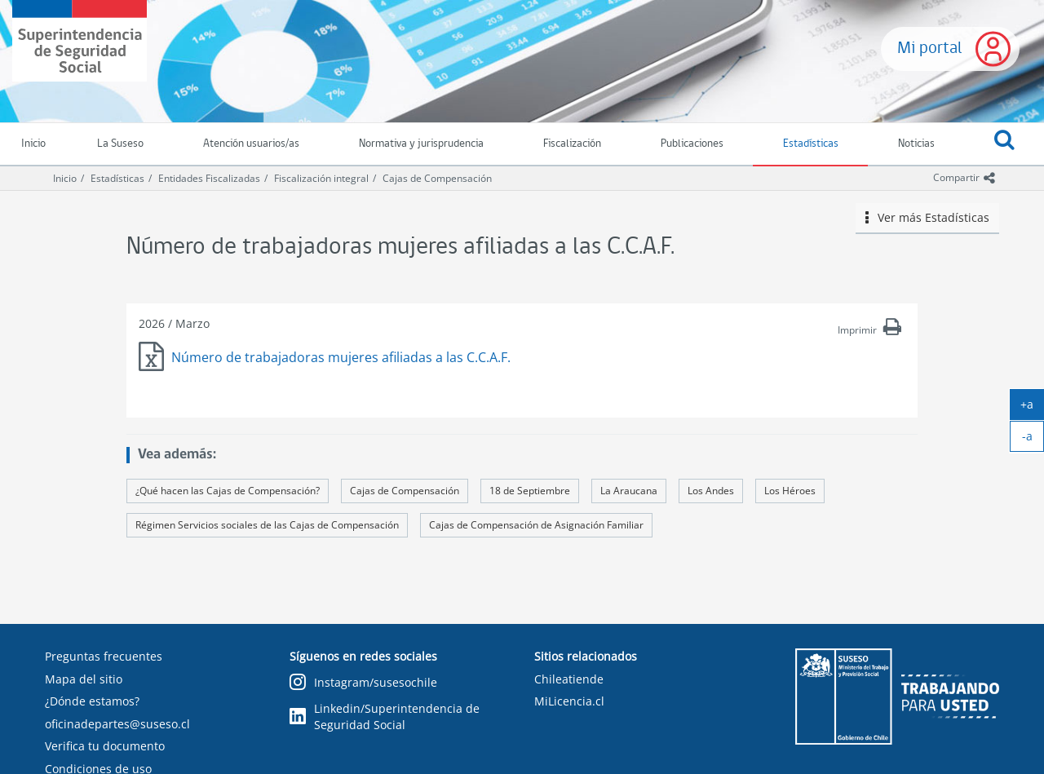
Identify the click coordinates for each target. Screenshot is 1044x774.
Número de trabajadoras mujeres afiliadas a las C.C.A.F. (341, 357)
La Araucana (628, 491)
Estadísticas (810, 144)
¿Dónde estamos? (92, 701)
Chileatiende (569, 679)
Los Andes (711, 491)
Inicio (65, 178)
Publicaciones (692, 144)
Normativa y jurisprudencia (421, 144)
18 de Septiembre (529, 491)
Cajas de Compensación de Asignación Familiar (536, 525)
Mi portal (929, 48)
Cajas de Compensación (437, 178)
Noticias (916, 144)
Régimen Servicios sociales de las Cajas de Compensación (267, 525)
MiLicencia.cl (569, 701)
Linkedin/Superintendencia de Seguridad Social (385, 716)
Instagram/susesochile (363, 683)
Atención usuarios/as (251, 144)
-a (1033, 439)
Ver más (927, 218)
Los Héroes (790, 491)
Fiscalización (572, 144)
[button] (1004, 144)
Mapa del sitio (83, 679)
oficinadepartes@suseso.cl (117, 724)
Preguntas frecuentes (103, 656)
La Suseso (120, 144)
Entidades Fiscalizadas (209, 178)
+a (1032, 408)
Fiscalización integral (321, 178)
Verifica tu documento (105, 746)
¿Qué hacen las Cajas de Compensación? (227, 491)
